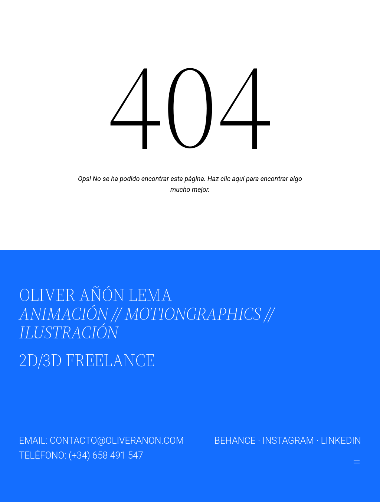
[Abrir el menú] (356, 461)
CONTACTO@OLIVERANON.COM (117, 440)
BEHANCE (235, 440)
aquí (238, 179)
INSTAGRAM (288, 440)
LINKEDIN (341, 440)
